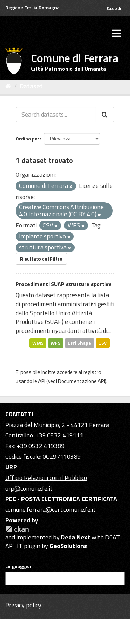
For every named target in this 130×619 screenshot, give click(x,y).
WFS (56, 342)
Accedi (114, 8)
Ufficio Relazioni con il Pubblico (46, 477)
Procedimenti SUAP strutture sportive (64, 284)
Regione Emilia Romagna (32, 7)
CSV (102, 342)
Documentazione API (81, 381)
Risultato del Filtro (41, 258)
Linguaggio (17, 566)
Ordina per (28, 138)
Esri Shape (79, 342)
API (41, 381)
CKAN (17, 529)
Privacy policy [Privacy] (23, 605)
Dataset (31, 86)
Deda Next (75, 537)
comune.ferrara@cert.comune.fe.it (50, 509)
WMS (38, 342)
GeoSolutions (68, 545)
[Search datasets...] (56, 114)
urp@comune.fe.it (28, 488)
